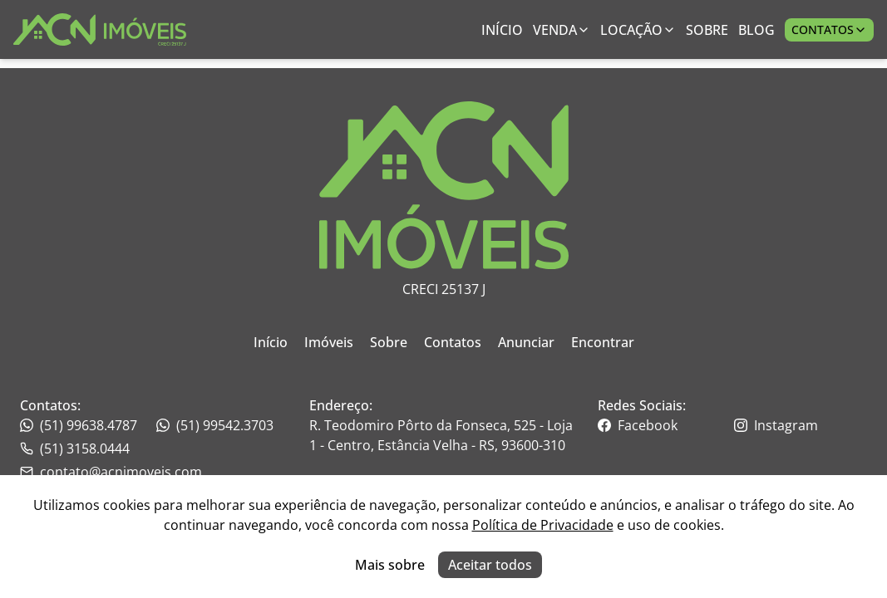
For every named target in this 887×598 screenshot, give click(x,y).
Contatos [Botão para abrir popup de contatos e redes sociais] (829, 29)
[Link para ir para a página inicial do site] (99, 29)
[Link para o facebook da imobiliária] (664, 425)
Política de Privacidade (543, 525)
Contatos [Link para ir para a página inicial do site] (452, 342)
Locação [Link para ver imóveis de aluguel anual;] (638, 30)
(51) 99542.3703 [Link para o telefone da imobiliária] (214, 425)
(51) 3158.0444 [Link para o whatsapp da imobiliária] (75, 448)
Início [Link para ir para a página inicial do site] (271, 342)
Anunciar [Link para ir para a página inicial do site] (526, 342)
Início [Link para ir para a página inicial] (502, 30)
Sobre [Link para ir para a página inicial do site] (388, 342)
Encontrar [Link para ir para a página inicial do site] (602, 342)
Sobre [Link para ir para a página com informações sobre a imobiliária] (707, 30)
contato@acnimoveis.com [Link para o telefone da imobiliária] (111, 472)
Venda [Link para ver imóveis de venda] (561, 30)
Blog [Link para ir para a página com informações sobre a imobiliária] (756, 30)
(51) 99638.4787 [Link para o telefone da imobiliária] (78, 425)
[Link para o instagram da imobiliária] (800, 425)
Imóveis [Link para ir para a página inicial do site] (328, 342)
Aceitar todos (490, 565)
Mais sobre (390, 565)
